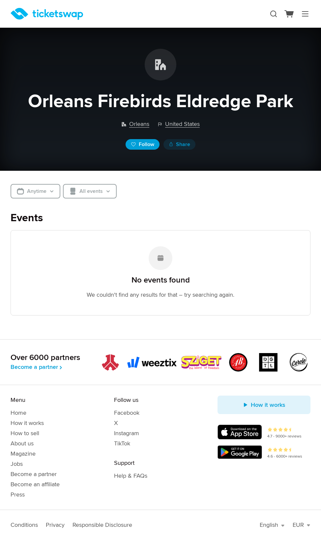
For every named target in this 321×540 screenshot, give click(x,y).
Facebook (126, 412)
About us (22, 443)
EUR (301, 524)
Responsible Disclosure (102, 524)
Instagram (126, 433)
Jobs (17, 463)
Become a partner (37, 367)
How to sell (25, 433)
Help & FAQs (130, 475)
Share (179, 144)
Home (18, 412)
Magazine (23, 453)
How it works (27, 423)
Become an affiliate (35, 484)
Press (18, 494)
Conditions (24, 524)
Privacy (55, 524)
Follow (142, 144)
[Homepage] (47, 14)
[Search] (273, 14)
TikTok (122, 443)
